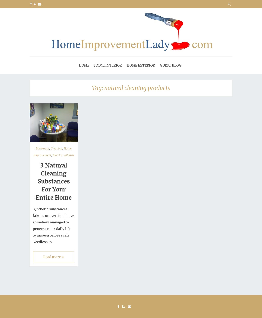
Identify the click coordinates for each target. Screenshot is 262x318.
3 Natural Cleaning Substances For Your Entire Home (54, 181)
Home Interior (108, 65)
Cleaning (56, 148)
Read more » (53, 257)
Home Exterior (141, 65)
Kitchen (69, 155)
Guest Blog (170, 65)
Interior (58, 155)
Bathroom (42, 148)
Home (84, 65)
